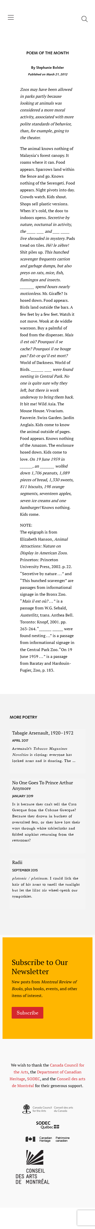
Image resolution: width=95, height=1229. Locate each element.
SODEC (33, 1079)
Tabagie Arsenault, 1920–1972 (42, 733)
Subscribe (27, 1013)
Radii (17, 862)
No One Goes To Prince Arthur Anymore (42, 785)
